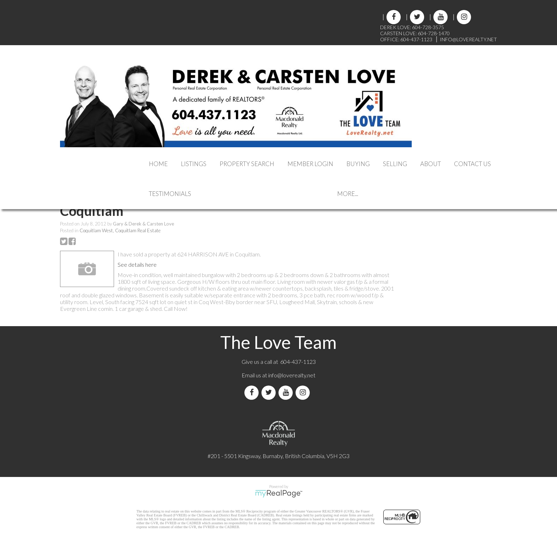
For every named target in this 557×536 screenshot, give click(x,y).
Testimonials (170, 193)
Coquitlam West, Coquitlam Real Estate (120, 230)
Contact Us (472, 164)
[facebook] (393, 17)
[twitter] (416, 17)
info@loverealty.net (291, 375)
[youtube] (440, 17)
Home (158, 164)
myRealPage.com (279, 494)
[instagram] (463, 17)
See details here (137, 264)
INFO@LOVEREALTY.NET (468, 39)
